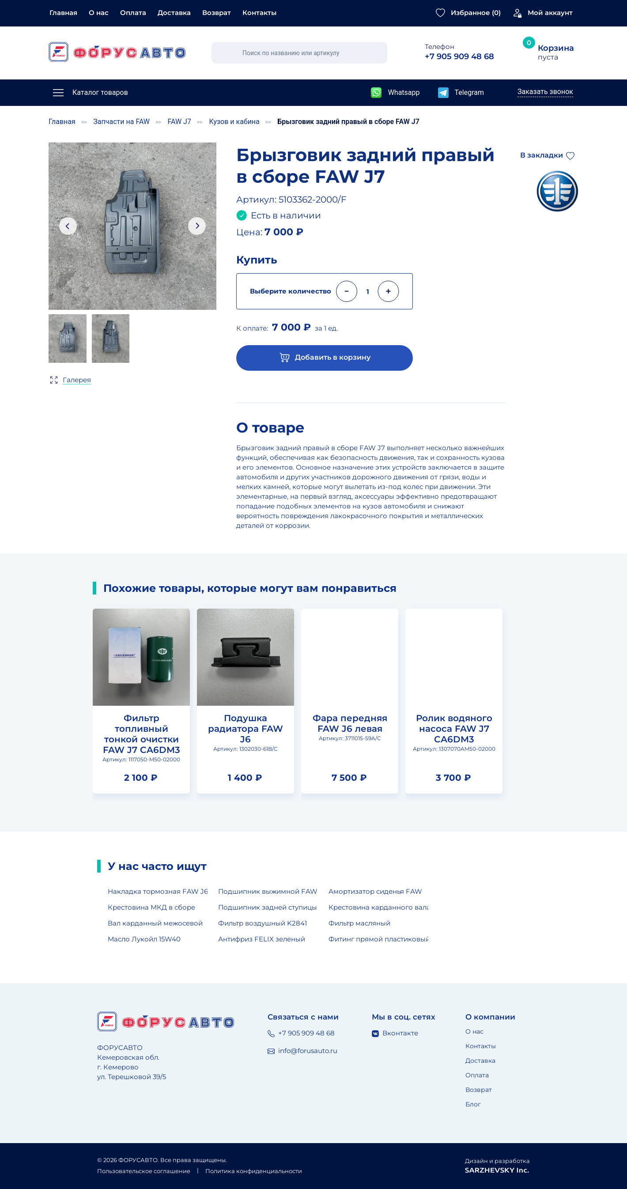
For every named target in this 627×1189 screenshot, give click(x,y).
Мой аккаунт (550, 12)
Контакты (259, 12)
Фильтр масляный (359, 923)
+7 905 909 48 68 (301, 1033)
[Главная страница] (117, 52)
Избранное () (476, 12)
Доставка (174, 12)
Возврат (216, 12)
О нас (99, 12)
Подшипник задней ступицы (267, 907)
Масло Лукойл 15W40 (144, 939)
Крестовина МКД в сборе (151, 907)
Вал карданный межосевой (155, 923)
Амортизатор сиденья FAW (375, 891)
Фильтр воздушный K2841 (262, 923)
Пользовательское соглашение (143, 1170)
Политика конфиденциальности (253, 1170)
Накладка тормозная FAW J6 (158, 891)
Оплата (133, 12)
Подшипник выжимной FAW (267, 891)
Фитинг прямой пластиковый (378, 939)
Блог (473, 1104)
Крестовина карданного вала (378, 907)
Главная (63, 12)
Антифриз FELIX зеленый (261, 939)
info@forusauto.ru (302, 1050)
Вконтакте (395, 1033)
